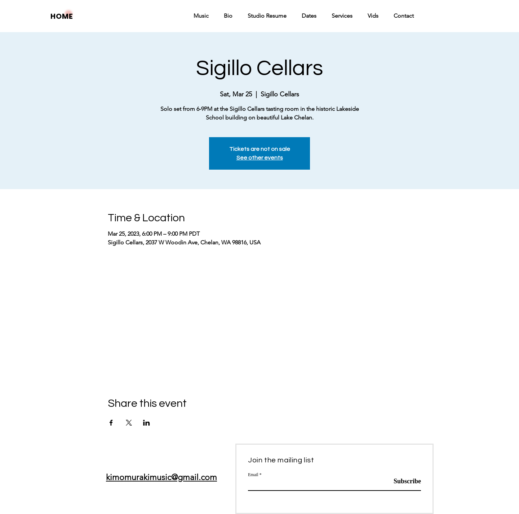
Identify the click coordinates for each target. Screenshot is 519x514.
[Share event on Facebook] (111, 423)
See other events (259, 158)
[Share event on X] (128, 423)
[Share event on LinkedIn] (146, 423)
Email (253, 474)
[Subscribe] (403, 481)
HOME (61, 16)
